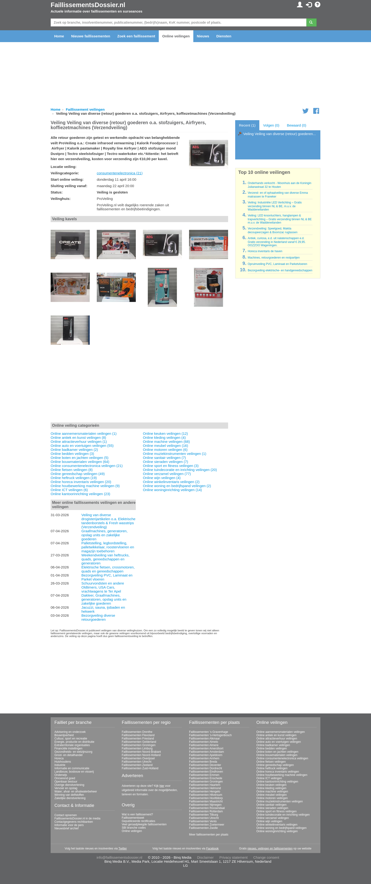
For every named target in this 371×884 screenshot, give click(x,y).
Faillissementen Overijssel (138, 758)
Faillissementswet (133, 817)
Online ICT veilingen (269, 778)
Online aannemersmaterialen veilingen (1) (83, 433)
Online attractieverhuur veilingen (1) (79, 442)
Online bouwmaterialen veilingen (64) (80, 462)
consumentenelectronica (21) (119, 173)
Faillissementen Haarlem (204, 785)
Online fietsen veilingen (271, 761)
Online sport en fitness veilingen (276, 811)
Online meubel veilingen (271, 794)
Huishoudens (62, 761)
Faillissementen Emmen (204, 775)
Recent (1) (247, 125)
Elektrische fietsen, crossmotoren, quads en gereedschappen (108, 569)
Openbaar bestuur (65, 781)
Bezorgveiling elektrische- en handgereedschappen (280, 270)
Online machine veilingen (272, 791)
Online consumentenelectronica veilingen (282, 758)
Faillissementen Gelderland (139, 741)
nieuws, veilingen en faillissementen (270, 848)
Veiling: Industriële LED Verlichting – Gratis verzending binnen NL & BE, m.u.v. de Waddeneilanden (275, 206)
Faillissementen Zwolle (203, 828)
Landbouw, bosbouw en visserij (74, 771)
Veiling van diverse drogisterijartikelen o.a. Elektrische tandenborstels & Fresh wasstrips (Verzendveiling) (108, 521)
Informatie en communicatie (71, 768)
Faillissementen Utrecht (136, 761)
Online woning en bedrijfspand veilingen (281, 828)
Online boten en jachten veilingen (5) (79, 458)
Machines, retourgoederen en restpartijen (274, 257)
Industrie (59, 765)
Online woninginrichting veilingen (277, 831)
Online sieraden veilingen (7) (165, 462)
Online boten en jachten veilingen (277, 751)
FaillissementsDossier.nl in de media (77, 818)
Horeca (59, 758)
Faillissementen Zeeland (137, 765)
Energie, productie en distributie (74, 741)
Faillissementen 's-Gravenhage (208, 732)
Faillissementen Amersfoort (206, 748)
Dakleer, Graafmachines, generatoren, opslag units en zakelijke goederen (103, 599)
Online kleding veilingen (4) (164, 437)
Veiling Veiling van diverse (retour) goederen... (279, 134)
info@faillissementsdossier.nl (119, 857)
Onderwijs (60, 775)
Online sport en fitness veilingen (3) (171, 466)
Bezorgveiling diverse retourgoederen (98, 617)
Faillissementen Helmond (205, 788)
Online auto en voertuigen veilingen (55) (82, 446)
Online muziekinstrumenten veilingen (279, 801)
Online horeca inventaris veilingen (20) (81, 482)
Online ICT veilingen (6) (69, 490)
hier (161, 785)
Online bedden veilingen (271, 748)
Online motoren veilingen (272, 798)
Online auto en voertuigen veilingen (278, 741)
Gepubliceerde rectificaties (138, 821)
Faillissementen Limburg (137, 748)
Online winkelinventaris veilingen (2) (171, 482)
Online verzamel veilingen (272, 818)
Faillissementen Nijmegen (205, 804)
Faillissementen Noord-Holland (141, 755)
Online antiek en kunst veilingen (276, 735)
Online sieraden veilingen (272, 808)
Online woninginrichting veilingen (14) (172, 490)
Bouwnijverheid (64, 735)
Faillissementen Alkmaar (204, 738)
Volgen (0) (271, 125)
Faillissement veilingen (85, 109)
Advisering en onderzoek (70, 732)
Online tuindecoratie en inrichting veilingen (283, 814)
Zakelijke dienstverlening (69, 798)
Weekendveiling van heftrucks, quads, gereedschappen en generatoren (105, 559)
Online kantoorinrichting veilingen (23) (80, 494)
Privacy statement (233, 857)
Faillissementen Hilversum (205, 794)
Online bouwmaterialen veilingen (276, 755)
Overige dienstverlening (69, 785)
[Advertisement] (139, 386)
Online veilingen (176, 36)
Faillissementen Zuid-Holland (140, 768)
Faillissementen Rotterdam (206, 811)
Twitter (123, 848)
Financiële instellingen (68, 748)
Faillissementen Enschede (205, 778)
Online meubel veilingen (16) (165, 446)
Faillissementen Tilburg (203, 814)
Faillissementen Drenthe (137, 732)
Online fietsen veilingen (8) (72, 470)
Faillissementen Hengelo (204, 791)
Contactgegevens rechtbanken (73, 821)
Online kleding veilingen (271, 788)
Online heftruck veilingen (271, 768)
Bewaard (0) (296, 125)
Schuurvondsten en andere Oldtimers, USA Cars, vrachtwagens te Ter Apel (102, 587)
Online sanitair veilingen (271, 804)
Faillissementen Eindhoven (206, 771)
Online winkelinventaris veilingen (276, 824)
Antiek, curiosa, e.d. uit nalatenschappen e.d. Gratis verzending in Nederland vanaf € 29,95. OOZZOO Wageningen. (277, 242)
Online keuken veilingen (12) (165, 433)
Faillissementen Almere (203, 745)
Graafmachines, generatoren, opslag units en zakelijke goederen (104, 535)
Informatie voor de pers (69, 825)
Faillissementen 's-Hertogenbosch (210, 735)
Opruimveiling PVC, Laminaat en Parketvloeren (277, 264)
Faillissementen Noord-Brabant (141, 751)
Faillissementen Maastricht (206, 801)
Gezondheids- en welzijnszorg (73, 751)
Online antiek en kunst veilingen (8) (78, 437)
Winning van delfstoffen (69, 794)
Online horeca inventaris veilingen (277, 771)
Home (59, 36)
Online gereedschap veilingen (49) (78, 474)
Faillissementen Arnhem (204, 758)
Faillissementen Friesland (138, 738)
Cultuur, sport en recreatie (70, 738)
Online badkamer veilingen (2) (74, 450)
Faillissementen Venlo (203, 821)
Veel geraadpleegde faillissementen (144, 824)
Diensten (223, 36)
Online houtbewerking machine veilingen (281, 775)
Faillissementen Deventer (205, 765)
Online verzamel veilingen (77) (167, 474)
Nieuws (203, 36)
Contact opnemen (65, 815)
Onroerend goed (64, 778)
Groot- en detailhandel (68, 755)
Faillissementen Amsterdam (206, 751)
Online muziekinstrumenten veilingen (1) (174, 454)
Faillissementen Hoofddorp (206, 798)
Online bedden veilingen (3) (72, 454)
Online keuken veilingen (271, 785)
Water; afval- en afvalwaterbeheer (75, 791)
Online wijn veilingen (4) (162, 478)
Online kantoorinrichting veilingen (277, 781)
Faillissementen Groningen (139, 745)
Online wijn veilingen (269, 821)
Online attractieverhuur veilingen (276, 738)
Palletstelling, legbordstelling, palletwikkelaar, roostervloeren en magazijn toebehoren (107, 547)
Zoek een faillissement (136, 36)
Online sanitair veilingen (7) (164, 458)
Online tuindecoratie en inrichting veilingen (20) (180, 470)
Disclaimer (205, 857)
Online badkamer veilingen (273, 745)
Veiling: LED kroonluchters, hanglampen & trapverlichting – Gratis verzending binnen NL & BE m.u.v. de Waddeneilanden (280, 219)
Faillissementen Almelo (203, 741)
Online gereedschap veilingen (275, 765)
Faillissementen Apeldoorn (205, 755)
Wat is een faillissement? (137, 814)
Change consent (266, 857)
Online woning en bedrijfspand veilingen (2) (177, 486)
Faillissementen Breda (203, 761)
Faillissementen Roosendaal (207, 808)
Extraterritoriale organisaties (72, 745)
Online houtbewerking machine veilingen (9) (85, 486)
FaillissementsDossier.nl (88, 5)
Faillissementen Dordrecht (205, 768)
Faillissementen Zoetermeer (206, 824)
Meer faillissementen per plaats (208, 834)
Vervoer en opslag (65, 788)
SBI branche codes (134, 827)
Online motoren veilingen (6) (165, 450)
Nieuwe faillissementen (90, 36)
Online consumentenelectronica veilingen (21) (87, 466)
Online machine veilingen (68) (166, 442)
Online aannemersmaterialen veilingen (280, 732)
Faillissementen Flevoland (138, 735)
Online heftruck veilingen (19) (74, 478)
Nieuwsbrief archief (66, 828)
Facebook (212, 848)
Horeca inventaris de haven (265, 251)
